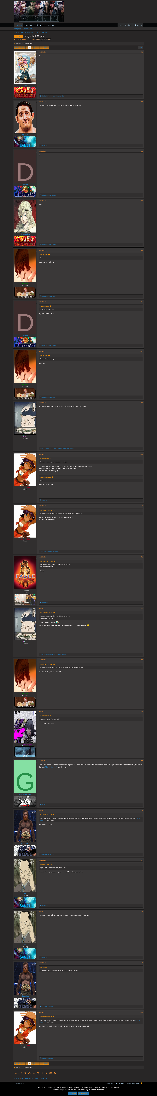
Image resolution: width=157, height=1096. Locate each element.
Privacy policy (130, 1083)
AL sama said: (45, 306)
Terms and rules (119, 1083)
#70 (140, 506)
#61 (140, 52)
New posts (17, 29)
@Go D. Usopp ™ (54, 767)
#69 (140, 454)
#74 (140, 711)
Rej (26, 893)
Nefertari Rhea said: (47, 510)
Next (45, 47)
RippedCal (26, 844)
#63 (140, 151)
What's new (40, 25)
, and (55, 96)
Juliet (26, 85)
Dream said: (45, 254)
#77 (140, 860)
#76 (140, 810)
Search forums (27, 29)
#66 (140, 302)
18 (41, 47)
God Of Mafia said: (47, 815)
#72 (140, 608)
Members (51, 25)
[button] (33, 25)
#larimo (38, 39)
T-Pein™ (26, 135)
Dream (26, 184)
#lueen (48, 39)
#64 (140, 200)
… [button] (37, 47)
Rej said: (44, 967)
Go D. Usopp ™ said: (48, 561)
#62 (140, 101)
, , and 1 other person (59, 448)
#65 (140, 250)
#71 (140, 557)
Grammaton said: (46, 477)
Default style (19, 1083)
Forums (19, 25)
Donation (28, 25)
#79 (140, 963)
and (50, 195)
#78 (140, 911)
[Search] (138, 25)
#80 (140, 1012)
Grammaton (26, 234)
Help (137, 1083)
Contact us (109, 1083)
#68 (140, 403)
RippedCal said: (46, 864)
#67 (140, 351)
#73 (140, 660)
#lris (43, 39)
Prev (17, 47)
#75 (140, 761)
